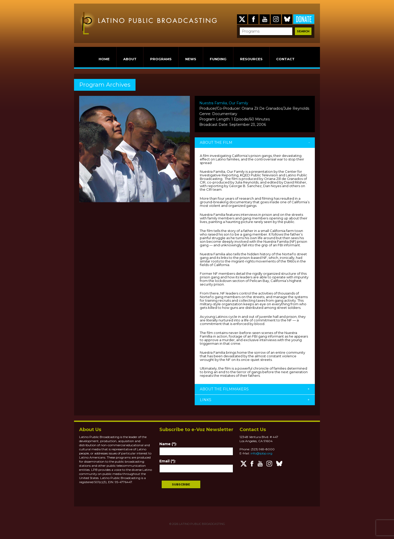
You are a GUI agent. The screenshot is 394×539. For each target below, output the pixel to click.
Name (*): (168, 444)
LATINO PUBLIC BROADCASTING (201, 524)
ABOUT (130, 59)
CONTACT (285, 59)
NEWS (190, 59)
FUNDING (218, 59)
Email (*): (167, 461)
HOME (104, 59)
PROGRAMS (161, 59)
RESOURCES (251, 59)
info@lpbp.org (261, 453)
